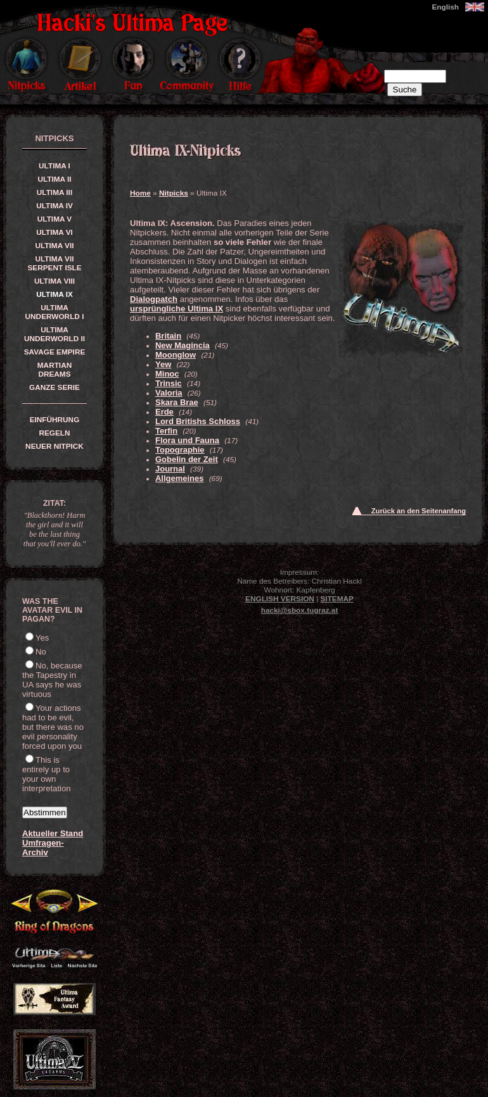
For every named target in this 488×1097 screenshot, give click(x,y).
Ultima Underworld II (54, 334)
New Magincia (182, 345)
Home (140, 193)
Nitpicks (173, 193)
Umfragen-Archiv (43, 847)
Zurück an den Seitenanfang (418, 511)
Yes (42, 638)
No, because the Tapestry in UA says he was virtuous (52, 680)
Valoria (169, 393)
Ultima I (54, 165)
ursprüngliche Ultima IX (176, 308)
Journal (170, 468)
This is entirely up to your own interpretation (46, 774)
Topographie (180, 449)
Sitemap (337, 598)
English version (279, 598)
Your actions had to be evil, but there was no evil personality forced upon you (53, 727)
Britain (168, 336)
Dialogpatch (153, 299)
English (445, 7)
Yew (163, 364)
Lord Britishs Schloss (197, 421)
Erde (164, 412)
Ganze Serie (54, 387)
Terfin (166, 431)
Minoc (167, 374)
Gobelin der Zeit (186, 459)
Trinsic (168, 383)
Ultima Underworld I (54, 312)
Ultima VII (54, 245)
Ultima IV (54, 205)
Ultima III (54, 192)
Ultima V (54, 219)
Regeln (54, 433)
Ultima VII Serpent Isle (54, 263)
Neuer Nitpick (54, 446)
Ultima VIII (54, 281)
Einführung (55, 419)
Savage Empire (55, 352)
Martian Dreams (54, 370)
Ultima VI (54, 232)
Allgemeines (179, 478)
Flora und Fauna (187, 440)
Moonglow (175, 355)
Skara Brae (176, 402)
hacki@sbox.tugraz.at (299, 610)
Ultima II (54, 179)
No (40, 651)
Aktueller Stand (52, 833)
